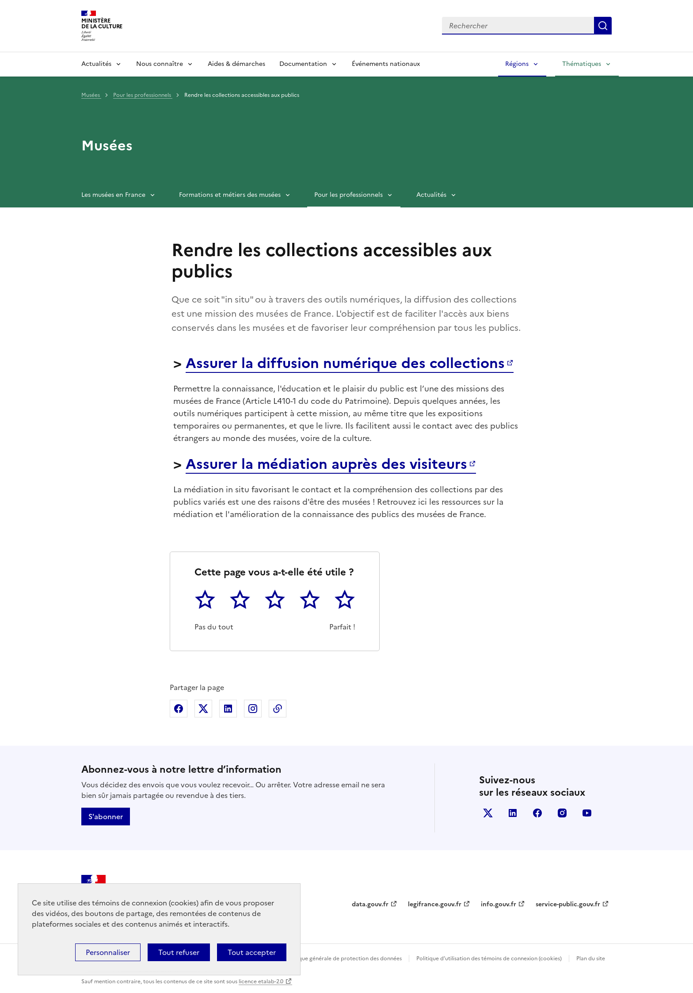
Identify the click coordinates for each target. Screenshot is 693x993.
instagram (562, 813)
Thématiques (581, 64)
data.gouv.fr (370, 904)
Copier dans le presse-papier (277, 708)
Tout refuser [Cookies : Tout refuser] (178, 952)
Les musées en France (113, 194)
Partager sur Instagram (253, 708)
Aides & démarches (236, 64)
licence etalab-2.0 (261, 981)
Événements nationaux (386, 64)
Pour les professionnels (142, 95)
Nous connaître (159, 64)
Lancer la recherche (603, 26)
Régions (517, 64)
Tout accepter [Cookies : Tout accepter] (252, 952)
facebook (537, 813)
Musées (91, 95)
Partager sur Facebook (178, 708)
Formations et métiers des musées (230, 194)
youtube (587, 813)
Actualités (96, 64)
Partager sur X (203, 708)
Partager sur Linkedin (228, 708)
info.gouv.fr (498, 904)
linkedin (513, 813)
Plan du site (590, 958)
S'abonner (105, 816)
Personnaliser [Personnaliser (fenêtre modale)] (108, 952)
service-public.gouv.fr (568, 904)
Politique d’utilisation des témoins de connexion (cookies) (489, 958)
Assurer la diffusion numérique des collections (345, 363)
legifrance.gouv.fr (434, 904)
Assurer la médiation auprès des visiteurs (326, 464)
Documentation (303, 64)
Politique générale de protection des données (344, 958)
